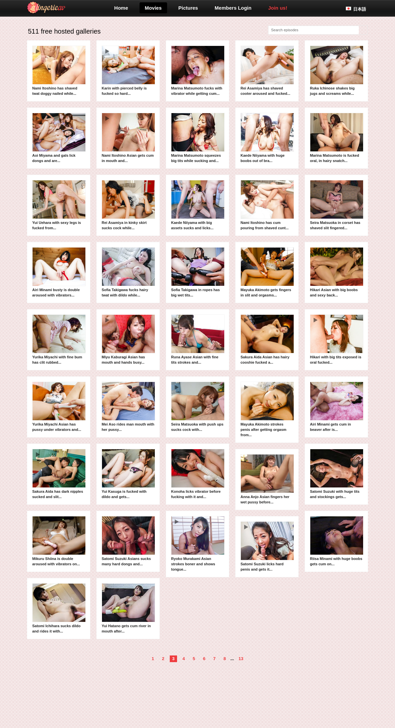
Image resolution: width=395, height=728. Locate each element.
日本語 (359, 9)
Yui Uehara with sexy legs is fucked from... (59, 205)
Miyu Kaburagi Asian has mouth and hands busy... (128, 339)
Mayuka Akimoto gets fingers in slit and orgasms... (267, 272)
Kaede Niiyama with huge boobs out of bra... (267, 138)
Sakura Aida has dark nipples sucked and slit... (59, 474)
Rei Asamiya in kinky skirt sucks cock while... (128, 205)
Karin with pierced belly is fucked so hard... (128, 70)
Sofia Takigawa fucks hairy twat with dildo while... (128, 272)
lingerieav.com (72, 8)
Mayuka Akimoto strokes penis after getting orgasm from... (267, 409)
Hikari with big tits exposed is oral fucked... (336, 339)
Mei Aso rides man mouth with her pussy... (128, 407)
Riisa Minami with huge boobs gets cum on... (336, 541)
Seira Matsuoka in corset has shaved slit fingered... (336, 205)
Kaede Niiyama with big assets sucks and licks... (198, 205)
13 (241, 658)
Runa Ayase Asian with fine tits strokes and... (198, 339)
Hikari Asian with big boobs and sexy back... (336, 272)
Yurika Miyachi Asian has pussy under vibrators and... (59, 407)
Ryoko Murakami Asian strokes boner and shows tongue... (198, 543)
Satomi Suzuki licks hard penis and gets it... (267, 546)
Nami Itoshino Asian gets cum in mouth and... (128, 138)
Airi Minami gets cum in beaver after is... (336, 407)
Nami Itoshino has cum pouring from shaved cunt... (267, 205)
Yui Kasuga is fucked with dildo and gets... (128, 474)
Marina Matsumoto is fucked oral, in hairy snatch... (336, 138)
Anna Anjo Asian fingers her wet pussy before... (267, 479)
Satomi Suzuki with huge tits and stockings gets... (336, 474)
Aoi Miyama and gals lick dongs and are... (59, 138)
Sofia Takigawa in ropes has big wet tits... (198, 272)
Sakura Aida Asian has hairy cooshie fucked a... (267, 339)
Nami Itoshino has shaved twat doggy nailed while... (59, 70)
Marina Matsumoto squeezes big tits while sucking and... (198, 138)
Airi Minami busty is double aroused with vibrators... (59, 272)
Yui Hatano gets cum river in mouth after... (128, 608)
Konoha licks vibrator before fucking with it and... (198, 474)
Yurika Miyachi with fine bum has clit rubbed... (59, 339)
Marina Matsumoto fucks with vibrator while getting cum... (198, 70)
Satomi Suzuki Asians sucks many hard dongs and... (128, 541)
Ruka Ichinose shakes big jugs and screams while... (336, 70)
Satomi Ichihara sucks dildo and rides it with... (59, 608)
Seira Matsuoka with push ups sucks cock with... (198, 407)
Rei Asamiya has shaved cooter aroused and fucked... (267, 70)
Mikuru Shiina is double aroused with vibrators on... (59, 541)
